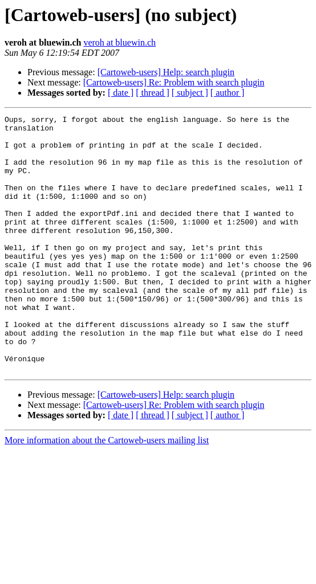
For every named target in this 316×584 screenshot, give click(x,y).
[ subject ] (190, 92)
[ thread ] (152, 92)
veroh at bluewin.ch (119, 42)
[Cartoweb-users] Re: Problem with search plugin (174, 82)
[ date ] (120, 92)
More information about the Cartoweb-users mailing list (107, 491)
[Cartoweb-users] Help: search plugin (166, 72)
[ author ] (227, 92)
